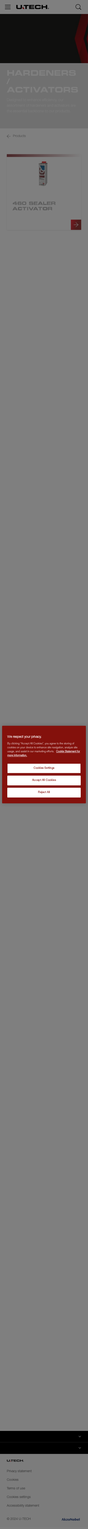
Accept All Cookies (44, 780)
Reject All (44, 792)
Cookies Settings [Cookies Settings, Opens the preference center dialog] (44, 768)
